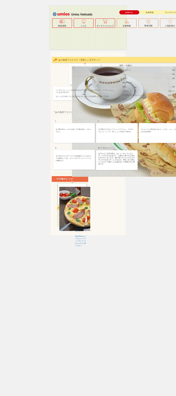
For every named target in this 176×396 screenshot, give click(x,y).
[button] (127, 23)
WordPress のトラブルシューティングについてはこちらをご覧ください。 (80, 240)
